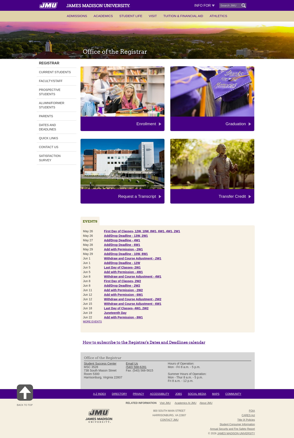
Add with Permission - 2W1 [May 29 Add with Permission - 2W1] (123, 249)
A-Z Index (99, 393)
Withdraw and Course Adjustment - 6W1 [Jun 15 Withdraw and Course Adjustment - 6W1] (132, 303)
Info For (204, 5)
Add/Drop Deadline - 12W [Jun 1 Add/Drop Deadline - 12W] (122, 263)
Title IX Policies (246, 419)
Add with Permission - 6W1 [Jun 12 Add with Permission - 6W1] (123, 294)
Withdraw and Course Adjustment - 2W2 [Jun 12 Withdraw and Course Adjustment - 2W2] (132, 299)
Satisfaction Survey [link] (50, 158)
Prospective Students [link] (50, 92)
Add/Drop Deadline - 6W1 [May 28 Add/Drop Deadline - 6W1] (122, 245)
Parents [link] (46, 116)
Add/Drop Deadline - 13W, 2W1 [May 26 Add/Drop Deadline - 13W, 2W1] (126, 235)
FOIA (252, 410)
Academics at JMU (185, 403)
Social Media (197, 393)
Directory (119, 393)
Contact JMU (169, 419)
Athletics (218, 16)
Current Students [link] (55, 72)
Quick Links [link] (48, 138)
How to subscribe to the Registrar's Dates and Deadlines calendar (144, 342)
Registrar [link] (49, 63)
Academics (103, 16)
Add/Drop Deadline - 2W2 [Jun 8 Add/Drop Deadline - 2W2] (122, 285)
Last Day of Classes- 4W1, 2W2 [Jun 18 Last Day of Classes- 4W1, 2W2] (126, 308)
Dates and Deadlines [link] (47, 127)
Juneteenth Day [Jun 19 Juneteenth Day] (115, 313)
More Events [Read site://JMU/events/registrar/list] (92, 321)
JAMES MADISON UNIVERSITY (236, 433)
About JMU (206, 403)
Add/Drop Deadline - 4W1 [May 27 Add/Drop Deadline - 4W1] (122, 240)
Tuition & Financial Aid (183, 16)
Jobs (178, 393)
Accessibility (159, 393)
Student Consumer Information (237, 424)
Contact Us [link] (48, 147)
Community (233, 393)
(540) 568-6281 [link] (136, 367)
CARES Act (248, 415)
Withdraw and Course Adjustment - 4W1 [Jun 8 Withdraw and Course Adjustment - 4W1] (132, 276)
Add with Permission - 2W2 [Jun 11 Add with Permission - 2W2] (123, 290)
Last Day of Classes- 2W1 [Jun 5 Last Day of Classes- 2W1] (122, 267)
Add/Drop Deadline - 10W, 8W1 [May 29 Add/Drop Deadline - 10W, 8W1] (126, 254)
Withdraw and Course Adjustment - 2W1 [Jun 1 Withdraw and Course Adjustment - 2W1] (132, 258)
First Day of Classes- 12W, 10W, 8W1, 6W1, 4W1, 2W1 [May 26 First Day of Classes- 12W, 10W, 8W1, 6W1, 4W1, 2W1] (142, 231)
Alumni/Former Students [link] (51, 105)
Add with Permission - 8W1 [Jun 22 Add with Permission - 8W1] (123, 317)
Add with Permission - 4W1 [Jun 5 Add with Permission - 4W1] (123, 272)
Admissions (77, 16)
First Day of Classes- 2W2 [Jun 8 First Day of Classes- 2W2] (122, 281)
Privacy (138, 393)
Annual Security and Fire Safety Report (232, 428)
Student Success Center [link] (100, 363)
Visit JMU (165, 403)
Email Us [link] (132, 363)
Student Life (130, 16)
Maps (215, 393)
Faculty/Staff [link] (51, 81)
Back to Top (25, 395)
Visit (153, 16)
